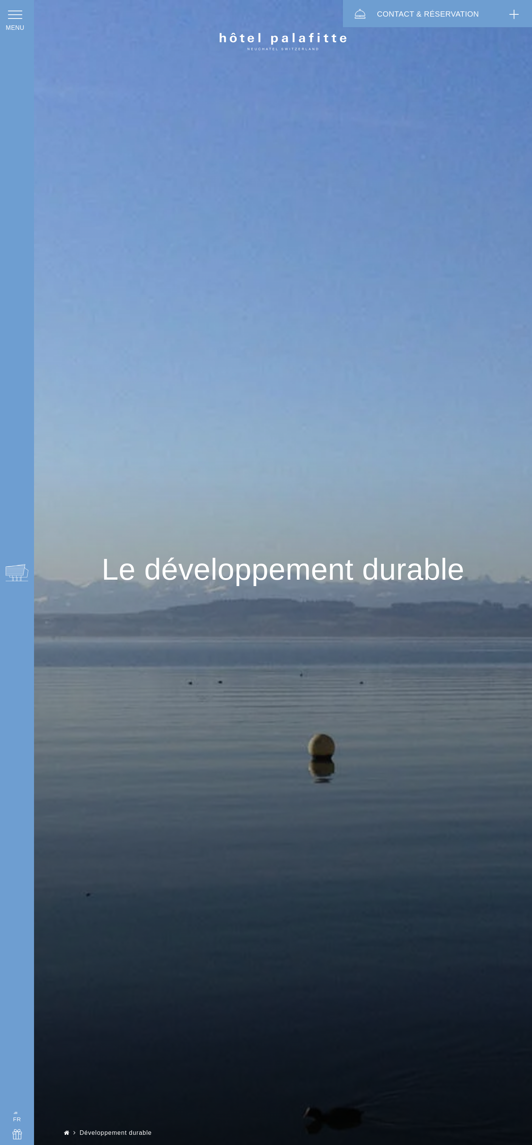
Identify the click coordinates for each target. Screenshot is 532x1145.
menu (17, 35)
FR (17, 1107)
